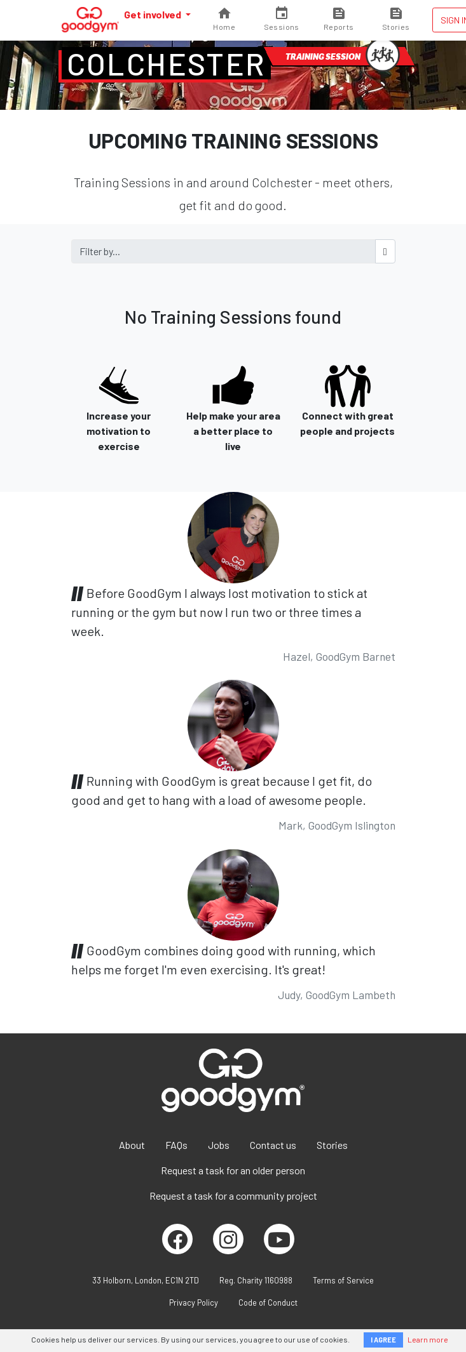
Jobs (219, 1145)
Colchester (166, 63)
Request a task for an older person (233, 1170)
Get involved (153, 14)
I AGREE (383, 1339)
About (132, 1145)
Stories (332, 1145)
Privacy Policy (193, 1302)
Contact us (273, 1145)
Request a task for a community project (233, 1196)
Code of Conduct (268, 1302)
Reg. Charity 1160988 (255, 1280)
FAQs (176, 1145)
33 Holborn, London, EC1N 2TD (145, 1280)
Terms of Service (343, 1280)
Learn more (428, 1339)
